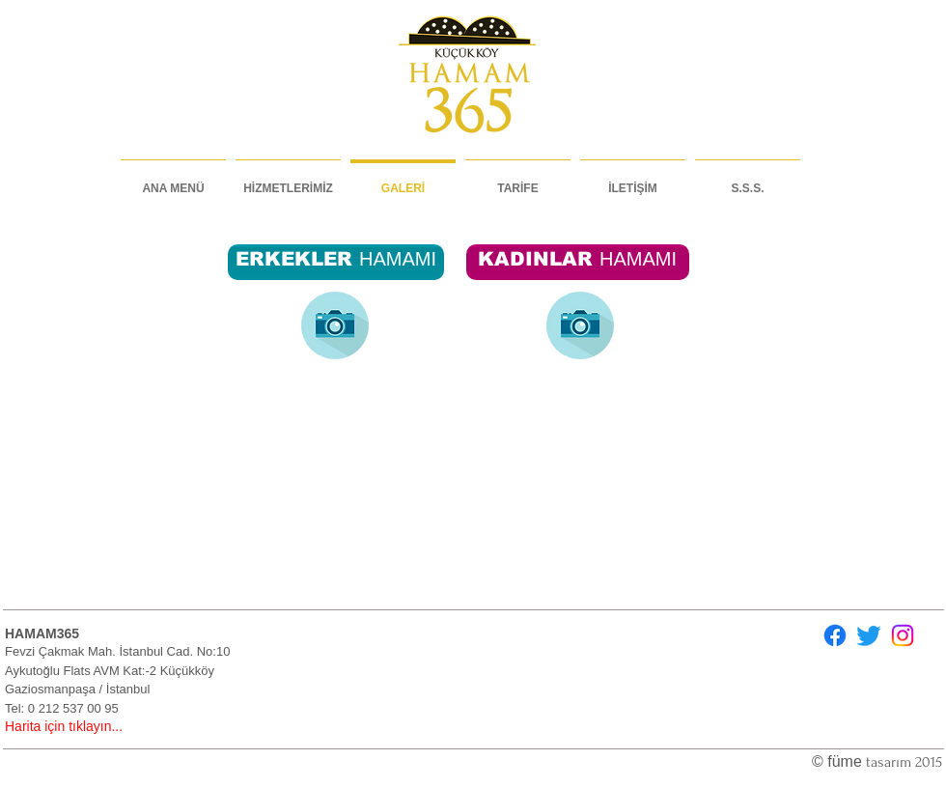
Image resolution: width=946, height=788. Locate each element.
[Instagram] (902, 635)
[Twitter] (868, 635)
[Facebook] (835, 635)
